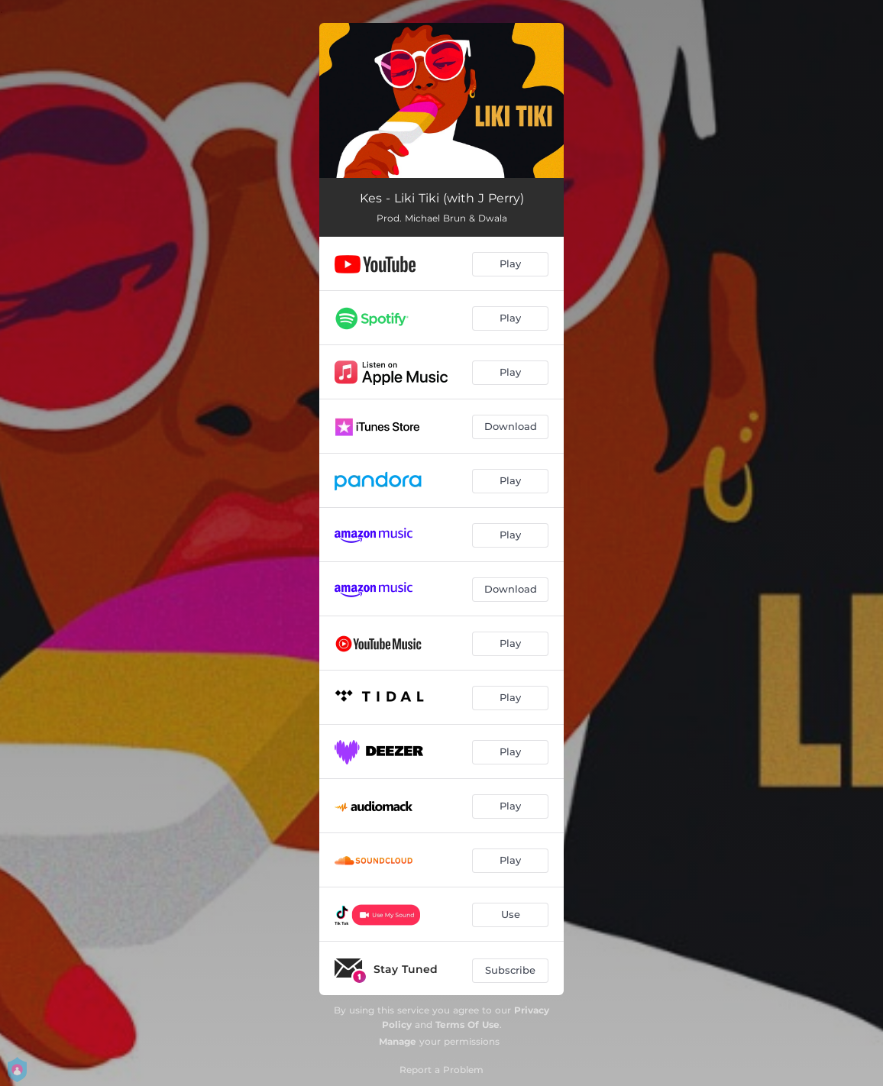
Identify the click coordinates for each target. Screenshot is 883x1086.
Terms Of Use (467, 1024)
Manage (397, 1041)
